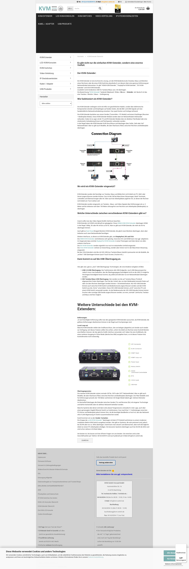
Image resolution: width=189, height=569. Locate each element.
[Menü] (185, 545)
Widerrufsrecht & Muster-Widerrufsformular (53, 437)
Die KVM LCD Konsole (45, 478)
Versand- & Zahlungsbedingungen (49, 433)
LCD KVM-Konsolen (65, 16)
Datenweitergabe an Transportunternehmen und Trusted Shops (59, 450)
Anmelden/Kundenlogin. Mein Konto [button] (138, 2)
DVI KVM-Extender (86, 214)
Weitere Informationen (173, 564)
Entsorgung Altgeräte (45, 446)
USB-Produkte (45, 57)
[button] (120, 2)
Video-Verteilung (103, 16)
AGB (39, 458)
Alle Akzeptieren (173, 553)
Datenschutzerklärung (95, 557)
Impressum (42, 425)
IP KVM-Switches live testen (47, 466)
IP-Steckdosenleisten (127, 16)
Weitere (145, 16)
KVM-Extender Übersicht (46, 474)
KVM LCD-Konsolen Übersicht (48, 470)
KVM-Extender (45, 16)
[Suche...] (70, 8)
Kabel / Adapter (46, 52)
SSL (39, 442)
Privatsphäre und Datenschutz (48, 462)
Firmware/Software (44, 429)
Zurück (85, 408)
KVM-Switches (85, 16)
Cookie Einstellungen (45, 482)
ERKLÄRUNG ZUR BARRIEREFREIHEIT (51, 454)
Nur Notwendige (173, 559)
